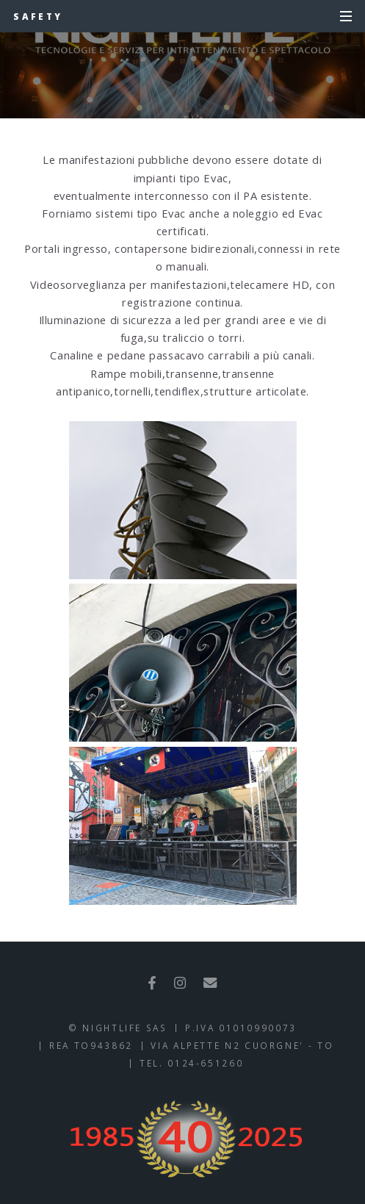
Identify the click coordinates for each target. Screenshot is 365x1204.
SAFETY (37, 16)
